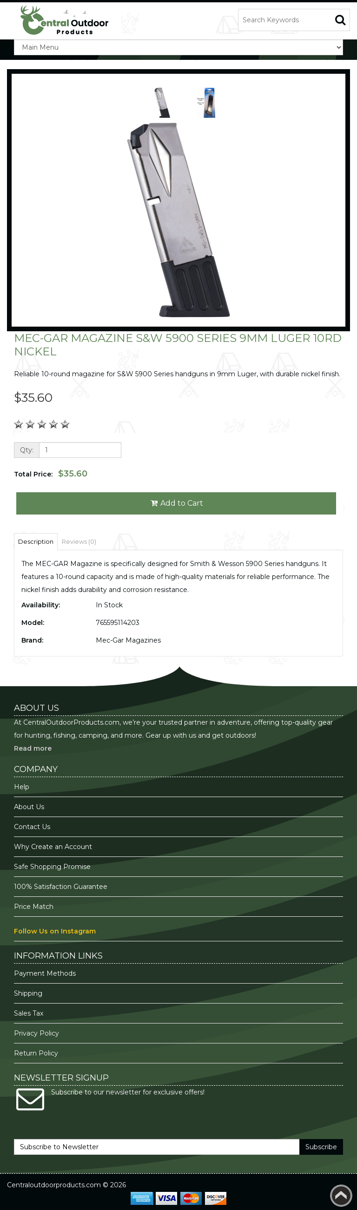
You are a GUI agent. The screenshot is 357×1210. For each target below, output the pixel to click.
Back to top (341, 1195)
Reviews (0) (79, 541)
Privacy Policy (37, 1033)
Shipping (28, 993)
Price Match (33, 906)
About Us (29, 807)
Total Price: (50, 474)
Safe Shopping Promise (52, 866)
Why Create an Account (53, 847)
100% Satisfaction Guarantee (61, 886)
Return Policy (36, 1053)
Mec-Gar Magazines (128, 640)
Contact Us (32, 827)
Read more (33, 748)
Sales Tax (28, 1013)
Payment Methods (45, 973)
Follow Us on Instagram (55, 931)
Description (35, 541)
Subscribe (321, 1147)
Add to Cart (176, 503)
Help (21, 787)
